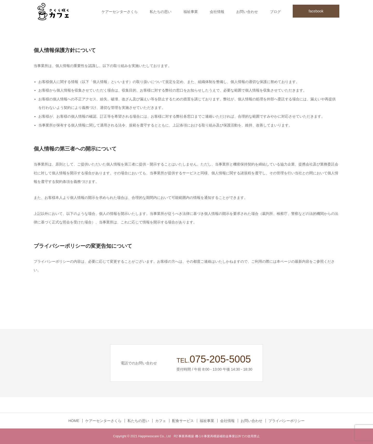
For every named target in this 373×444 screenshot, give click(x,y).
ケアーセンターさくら (120, 12)
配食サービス (183, 421)
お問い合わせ (247, 12)
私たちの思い (160, 12)
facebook (316, 11)
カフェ (160, 421)
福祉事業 (190, 12)
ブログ (275, 12)
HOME (73, 421)
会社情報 (217, 12)
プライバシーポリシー (286, 421)
